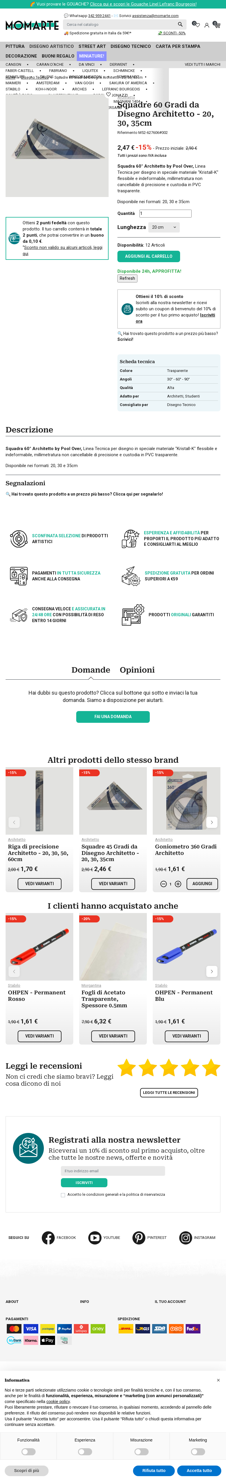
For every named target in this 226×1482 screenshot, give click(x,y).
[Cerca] (125, 24)
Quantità (126, 213)
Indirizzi (163, 1323)
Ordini (161, 1312)
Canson (13, 64)
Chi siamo (15, 1307)
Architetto (126, 97)
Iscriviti (84, 1182)
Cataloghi (16, 1312)
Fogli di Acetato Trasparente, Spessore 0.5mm (104, 998)
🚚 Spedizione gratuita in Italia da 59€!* (97, 33)
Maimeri (13, 83)
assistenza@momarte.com (155, 16)
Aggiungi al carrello (148, 256)
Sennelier (15, 77)
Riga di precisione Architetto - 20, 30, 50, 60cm (38, 852)
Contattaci (17, 1318)
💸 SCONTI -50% (172, 33)
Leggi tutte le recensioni (169, 1092)
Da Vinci (86, 64)
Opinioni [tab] (137, 670)
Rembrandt (128, 77)
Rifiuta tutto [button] (154, 1470)
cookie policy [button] (58, 1401)
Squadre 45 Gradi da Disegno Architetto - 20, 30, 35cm (110, 852)
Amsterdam (47, 83)
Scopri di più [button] (26, 1470)
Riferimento (127, 132)
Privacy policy (94, 1334)
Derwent (118, 64)
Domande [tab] (91, 670)
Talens (47, 77)
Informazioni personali (178, 1307)
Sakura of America (128, 83)
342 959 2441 (99, 16)
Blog (10, 1323)
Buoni (160, 1328)
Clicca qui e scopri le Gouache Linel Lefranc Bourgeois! (143, 4)
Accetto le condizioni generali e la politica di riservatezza (116, 1194)
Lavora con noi (95, 1355)
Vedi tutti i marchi (202, 64)
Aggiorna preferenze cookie (34, 1328)
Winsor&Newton (85, 77)
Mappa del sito (95, 1361)
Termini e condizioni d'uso (105, 1318)
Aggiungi (202, 883)
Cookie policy (93, 1339)
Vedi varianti (39, 883)
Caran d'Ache (50, 64)
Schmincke (124, 70)
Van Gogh (84, 83)
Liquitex (90, 70)
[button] (218, 1380)
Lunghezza (131, 227)
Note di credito (170, 1318)
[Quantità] (165, 214)
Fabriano (58, 70)
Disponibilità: (130, 245)
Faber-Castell (20, 70)
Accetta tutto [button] (199, 1470)
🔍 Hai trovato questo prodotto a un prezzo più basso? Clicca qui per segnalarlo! (84, 494)
